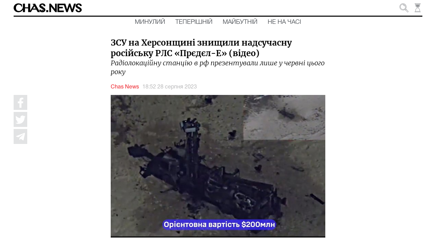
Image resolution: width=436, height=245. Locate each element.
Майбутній (240, 22)
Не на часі (284, 22)
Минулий (150, 22)
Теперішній (194, 22)
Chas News (125, 87)
